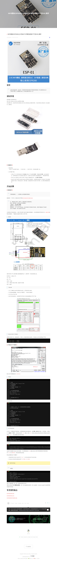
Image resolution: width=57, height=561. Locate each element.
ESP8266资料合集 (10, 493)
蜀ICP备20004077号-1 (26, 556)
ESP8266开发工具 (10, 495)
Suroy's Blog (29, 553)
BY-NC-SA (40, 508)
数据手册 (47, 212)
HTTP (25, 503)
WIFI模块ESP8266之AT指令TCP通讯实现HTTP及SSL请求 (29, 510)
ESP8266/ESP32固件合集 (27, 198)
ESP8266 (19, 503)
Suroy (28, 533)
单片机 (16, 503)
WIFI (23, 503)
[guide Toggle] (49, 37)
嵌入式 (13, 503)
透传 (28, 503)
